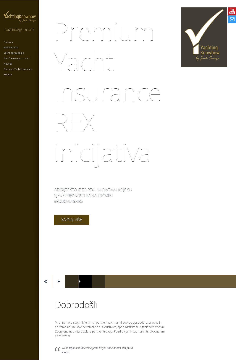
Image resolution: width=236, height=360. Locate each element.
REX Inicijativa (11, 47)
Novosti (8, 63)
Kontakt (8, 74)
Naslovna (9, 42)
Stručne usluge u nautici (17, 58)
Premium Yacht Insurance (18, 69)
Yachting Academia (14, 52)
